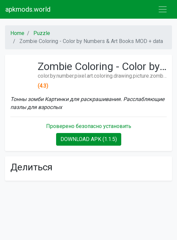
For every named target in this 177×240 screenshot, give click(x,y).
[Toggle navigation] (163, 9)
